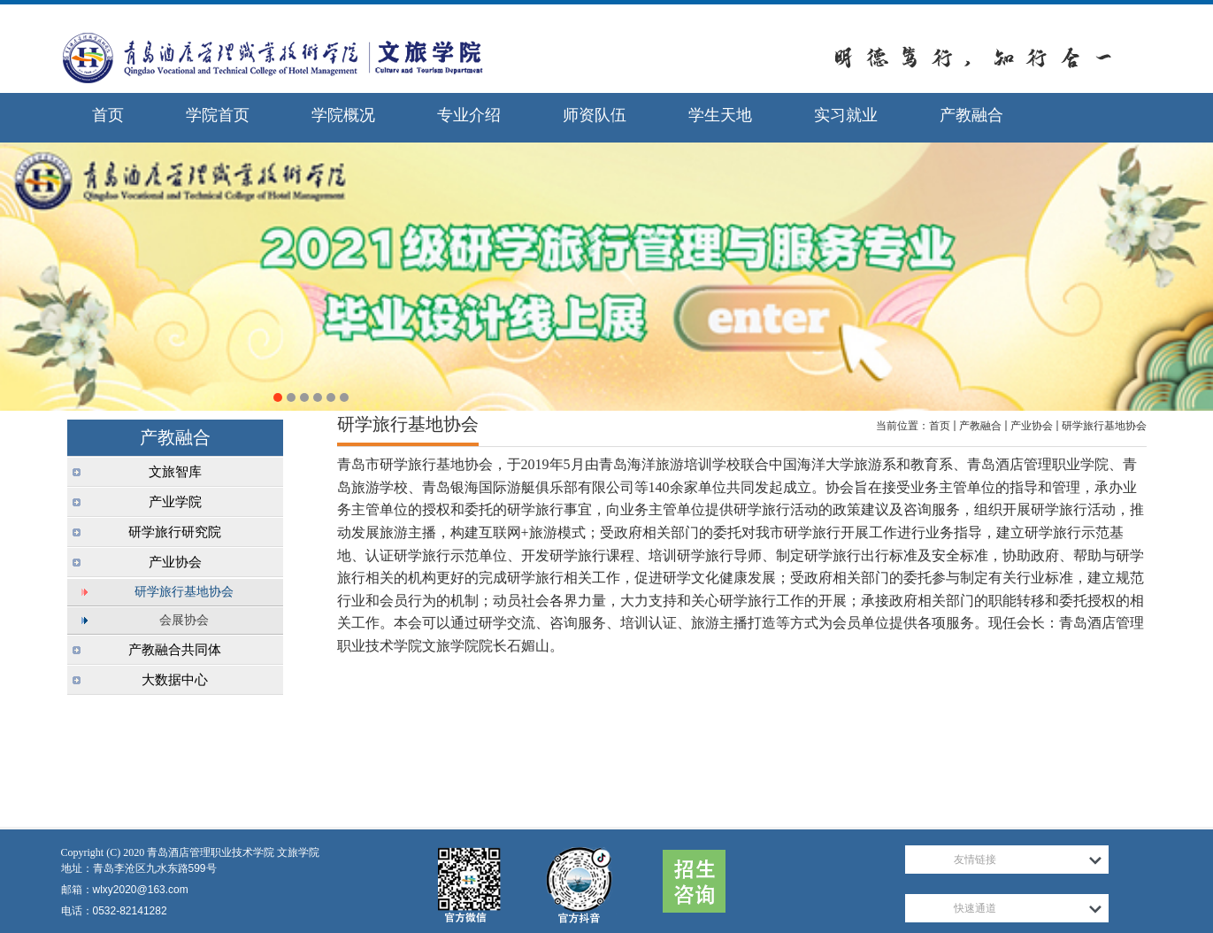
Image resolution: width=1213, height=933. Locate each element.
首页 (939, 426)
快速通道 (975, 908)
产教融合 (980, 426)
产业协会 (1031, 426)
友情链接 (975, 859)
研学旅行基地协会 (1104, 426)
